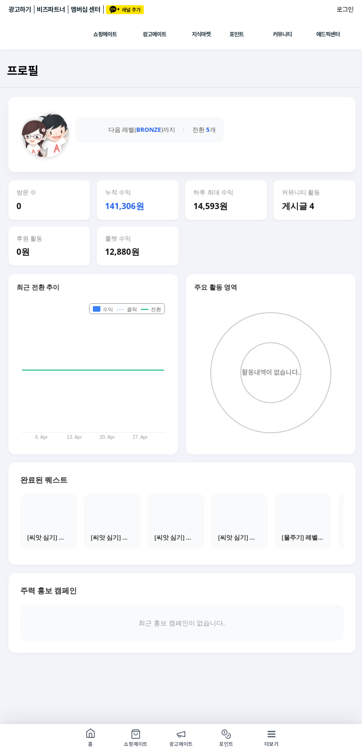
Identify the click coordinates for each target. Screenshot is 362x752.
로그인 (345, 9)
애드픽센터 (328, 34)
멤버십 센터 (85, 9)
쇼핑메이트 (105, 34)
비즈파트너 (51, 9)
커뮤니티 (282, 34)
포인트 (237, 34)
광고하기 (19, 9)
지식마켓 (201, 34)
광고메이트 (154, 34)
